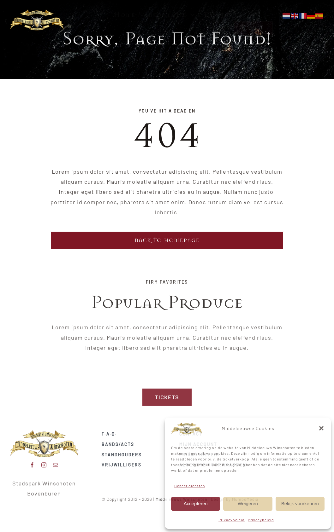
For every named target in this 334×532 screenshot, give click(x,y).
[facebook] (32, 462)
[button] (321, 428)
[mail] (55, 462)
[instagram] (44, 462)
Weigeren (248, 503)
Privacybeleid (231, 520)
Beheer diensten (189, 485)
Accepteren (196, 503)
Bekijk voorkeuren (300, 503)
